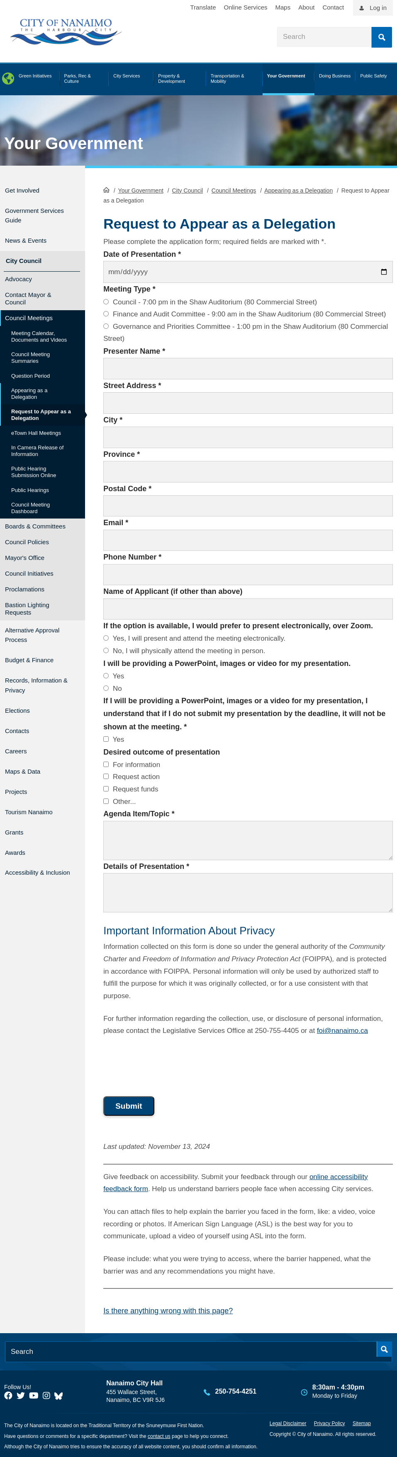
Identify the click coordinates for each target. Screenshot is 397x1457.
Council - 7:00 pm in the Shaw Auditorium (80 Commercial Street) (210, 301)
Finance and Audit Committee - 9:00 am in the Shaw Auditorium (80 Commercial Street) (244, 313)
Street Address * (132, 385)
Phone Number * (132, 556)
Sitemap (362, 1423)
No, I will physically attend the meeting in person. (184, 650)
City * (112, 419)
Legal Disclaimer (288, 1423)
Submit (128, 1105)
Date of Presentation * (142, 253)
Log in (378, 7)
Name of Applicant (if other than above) (172, 590)
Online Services (245, 7)
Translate (203, 7)
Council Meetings (234, 189)
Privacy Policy (329, 1423)
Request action (131, 776)
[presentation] (166, 1063)
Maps (283, 7)
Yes (113, 675)
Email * (115, 522)
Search (381, 37)
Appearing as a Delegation (298, 189)
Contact (333, 7)
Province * (121, 453)
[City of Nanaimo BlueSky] (60, 1395)
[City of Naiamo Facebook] (8, 1395)
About (306, 7)
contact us (159, 1435)
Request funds (130, 788)
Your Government (73, 143)
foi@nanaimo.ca (342, 1030)
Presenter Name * (134, 350)
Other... (119, 801)
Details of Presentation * (146, 865)
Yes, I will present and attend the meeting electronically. (194, 638)
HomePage (106, 189)
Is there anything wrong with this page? (168, 1310)
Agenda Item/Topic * (139, 813)
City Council (187, 189)
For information (131, 764)
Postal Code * (127, 488)
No (112, 688)
